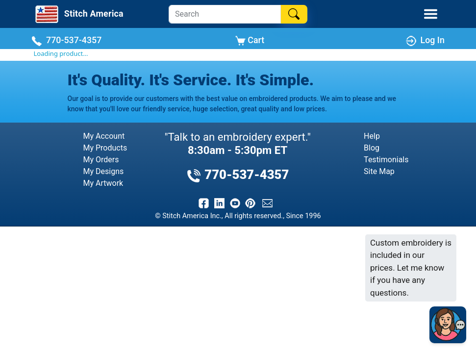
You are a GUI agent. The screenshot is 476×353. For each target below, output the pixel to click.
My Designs (103, 171)
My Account (104, 136)
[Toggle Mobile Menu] (431, 14)
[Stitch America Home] (78, 14)
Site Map (379, 171)
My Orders (101, 159)
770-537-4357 (66, 40)
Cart (249, 40)
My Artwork (103, 183)
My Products (105, 147)
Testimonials (386, 159)
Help (372, 136)
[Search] (225, 14)
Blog (371, 147)
